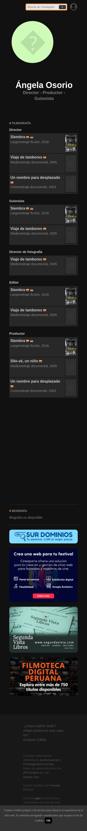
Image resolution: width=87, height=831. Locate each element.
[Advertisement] (43, 451)
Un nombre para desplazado (35, 178)
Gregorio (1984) (34, 740)
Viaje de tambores (26, 157)
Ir (62, 7)
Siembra (17, 137)
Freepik (55, 785)
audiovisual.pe (49, 760)
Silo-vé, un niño (24, 361)
